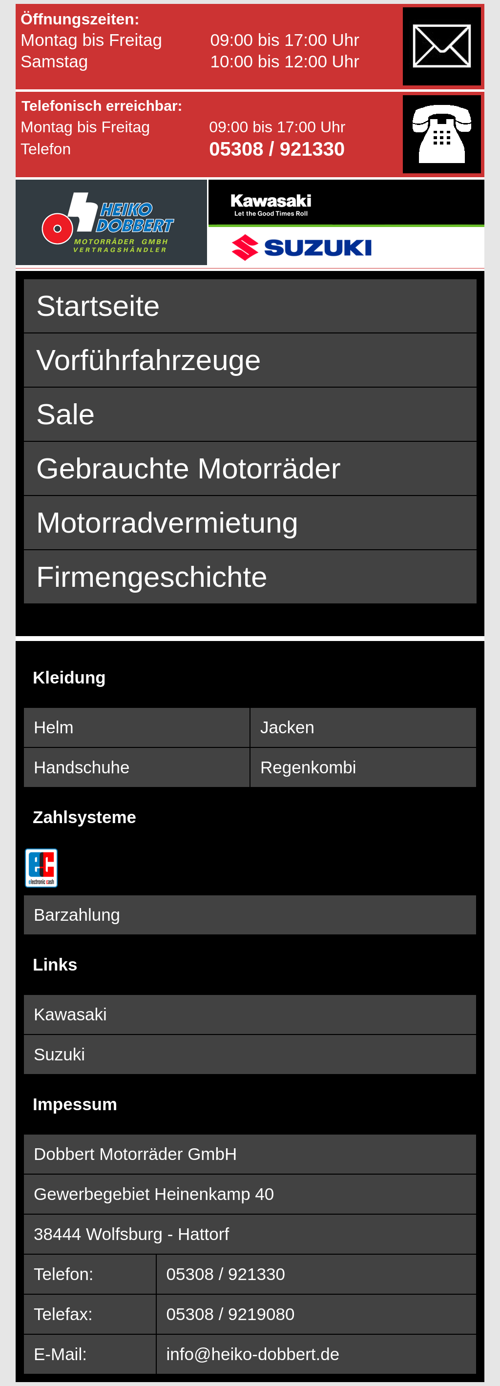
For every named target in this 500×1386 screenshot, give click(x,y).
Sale (65, 414)
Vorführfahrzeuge (148, 360)
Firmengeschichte (152, 576)
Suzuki (59, 1054)
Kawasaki (70, 1014)
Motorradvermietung (167, 522)
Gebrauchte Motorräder (188, 468)
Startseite (98, 306)
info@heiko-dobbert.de (253, 1354)
